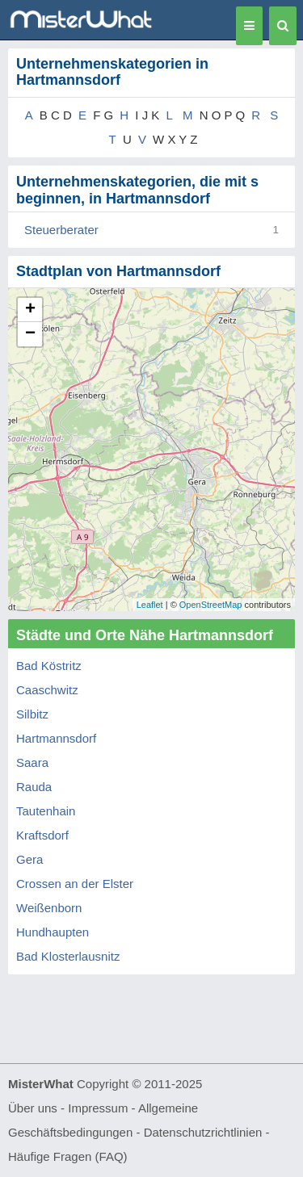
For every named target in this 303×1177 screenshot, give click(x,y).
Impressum (98, 1108)
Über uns (32, 1108)
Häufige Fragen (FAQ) (68, 1156)
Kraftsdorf (42, 835)
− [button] (30, 334)
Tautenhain (45, 811)
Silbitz (32, 714)
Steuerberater (61, 230)
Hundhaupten (52, 932)
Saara (32, 762)
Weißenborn (49, 908)
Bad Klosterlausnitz (68, 956)
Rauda (34, 787)
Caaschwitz (47, 690)
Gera (29, 859)
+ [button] (30, 310)
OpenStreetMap (210, 604)
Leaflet (150, 604)
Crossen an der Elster (74, 883)
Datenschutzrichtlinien (203, 1132)
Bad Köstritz (49, 665)
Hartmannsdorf (56, 738)
